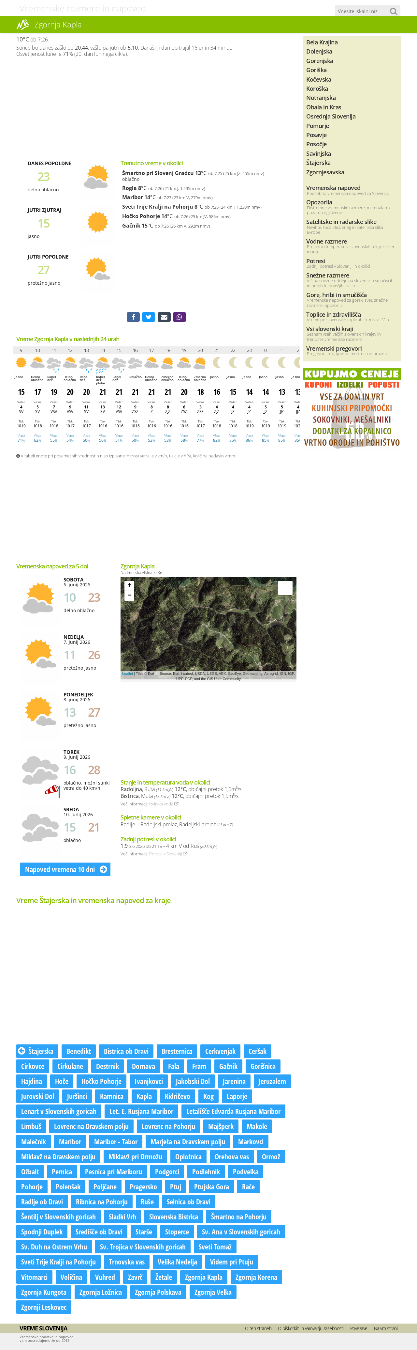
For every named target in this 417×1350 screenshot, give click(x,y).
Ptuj (175, 1188)
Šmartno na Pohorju (238, 1218)
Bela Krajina (322, 42)
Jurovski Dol (37, 1097)
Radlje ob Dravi (42, 1203)
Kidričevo (177, 1097)
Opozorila (319, 202)
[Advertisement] (156, 108)
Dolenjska (319, 51)
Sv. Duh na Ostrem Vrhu (54, 1248)
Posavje (316, 135)
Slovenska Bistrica (173, 1218)
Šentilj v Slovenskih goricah (58, 1218)
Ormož (271, 1157)
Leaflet (127, 674)
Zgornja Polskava (158, 1293)
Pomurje (317, 125)
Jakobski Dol (193, 1082)
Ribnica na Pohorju (102, 1203)
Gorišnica (263, 1067)
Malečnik (33, 1142)
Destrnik (107, 1067)
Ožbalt (30, 1173)
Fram (199, 1067)
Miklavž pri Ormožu (135, 1157)
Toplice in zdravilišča (333, 314)
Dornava (143, 1067)
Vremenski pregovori (334, 348)
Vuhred (105, 1278)
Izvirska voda (164, 805)
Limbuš (31, 1127)
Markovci (251, 1142)
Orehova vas (232, 1157)
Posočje (316, 144)
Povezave (358, 1329)
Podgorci (167, 1173)
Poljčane (105, 1188)
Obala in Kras (323, 107)
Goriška (316, 70)
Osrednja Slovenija (330, 116)
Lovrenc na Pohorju (168, 1127)
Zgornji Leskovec (43, 1308)
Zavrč (135, 1278)
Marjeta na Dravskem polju (188, 1142)
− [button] (129, 597)
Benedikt (78, 1052)
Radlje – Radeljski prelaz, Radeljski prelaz (177, 825)
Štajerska (35, 1052)
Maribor (132, 197)
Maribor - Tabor (115, 1142)
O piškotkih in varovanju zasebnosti (311, 1329)
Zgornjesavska (325, 172)
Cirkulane (70, 1067)
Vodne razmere (326, 241)
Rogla (129, 188)
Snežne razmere (327, 275)
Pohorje (32, 1188)
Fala (173, 1067)
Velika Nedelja (177, 1263)
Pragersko (143, 1188)
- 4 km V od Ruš (169, 847)
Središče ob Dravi (99, 1233)
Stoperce (177, 1233)
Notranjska (321, 97)
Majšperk (221, 1127)
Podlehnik (206, 1173)
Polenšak (68, 1188)
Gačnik (131, 225)
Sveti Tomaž (215, 1248)
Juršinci (77, 1097)
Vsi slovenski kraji (329, 329)
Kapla (144, 1097)
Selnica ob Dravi (188, 1203)
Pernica (62, 1173)
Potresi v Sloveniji (168, 855)
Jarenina (234, 1082)
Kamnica (111, 1097)
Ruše (147, 1203)
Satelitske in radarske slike (341, 221)
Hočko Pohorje (141, 216)
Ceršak (257, 1052)
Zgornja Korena (256, 1278)
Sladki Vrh (122, 1218)
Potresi (315, 261)
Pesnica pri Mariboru (113, 1173)
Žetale (163, 1278)
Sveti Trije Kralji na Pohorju (157, 206)
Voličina (71, 1278)
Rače (248, 1188)
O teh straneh (258, 1329)
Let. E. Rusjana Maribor (141, 1112)
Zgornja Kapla (204, 1278)
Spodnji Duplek (42, 1233)
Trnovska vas (127, 1263)
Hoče (61, 1082)
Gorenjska (319, 60)
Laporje (237, 1097)
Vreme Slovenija (43, 1329)
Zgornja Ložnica (100, 1293)
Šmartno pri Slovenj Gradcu (158, 173)
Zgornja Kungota (43, 1293)
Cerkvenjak (220, 1052)
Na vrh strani (386, 1329)
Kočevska (318, 79)
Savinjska (318, 153)
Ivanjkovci (149, 1082)
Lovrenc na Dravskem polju (91, 1127)
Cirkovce (32, 1067)
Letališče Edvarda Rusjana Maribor (233, 1112)
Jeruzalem (272, 1082)
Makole (257, 1127)
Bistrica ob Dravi (126, 1052)
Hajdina (31, 1082)
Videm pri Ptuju (231, 1263)
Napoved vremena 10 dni (66, 870)
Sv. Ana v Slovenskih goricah (241, 1233)
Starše (144, 1233)
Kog (208, 1097)
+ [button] (129, 587)
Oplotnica (188, 1157)
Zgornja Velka (213, 1293)
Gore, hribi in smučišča (336, 295)
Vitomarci (34, 1278)
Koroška (317, 88)
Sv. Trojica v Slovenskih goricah (143, 1248)
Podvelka (245, 1173)
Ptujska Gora (211, 1188)
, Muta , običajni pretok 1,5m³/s (179, 797)
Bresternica (177, 1052)
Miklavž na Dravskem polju (58, 1157)
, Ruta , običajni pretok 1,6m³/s (181, 790)
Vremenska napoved (333, 187)
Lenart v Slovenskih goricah (58, 1112)
